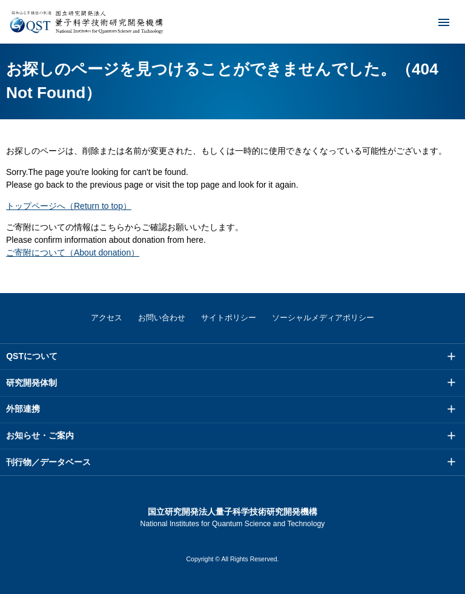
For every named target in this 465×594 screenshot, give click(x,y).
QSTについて (32, 356)
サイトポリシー (228, 317)
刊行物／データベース (48, 462)
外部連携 (23, 409)
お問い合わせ (161, 317)
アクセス (106, 317)
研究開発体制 (31, 383)
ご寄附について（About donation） (72, 252)
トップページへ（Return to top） (68, 206)
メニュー (436, 22)
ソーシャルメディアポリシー (323, 317)
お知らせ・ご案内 (40, 435)
